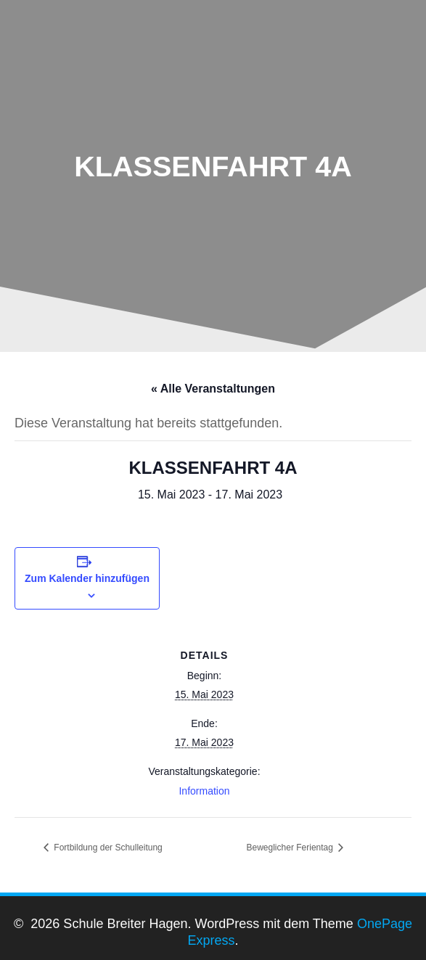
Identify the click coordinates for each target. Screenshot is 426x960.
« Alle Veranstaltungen (213, 388)
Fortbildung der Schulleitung (107, 847)
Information (204, 791)
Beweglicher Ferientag (291, 847)
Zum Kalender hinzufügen (87, 578)
